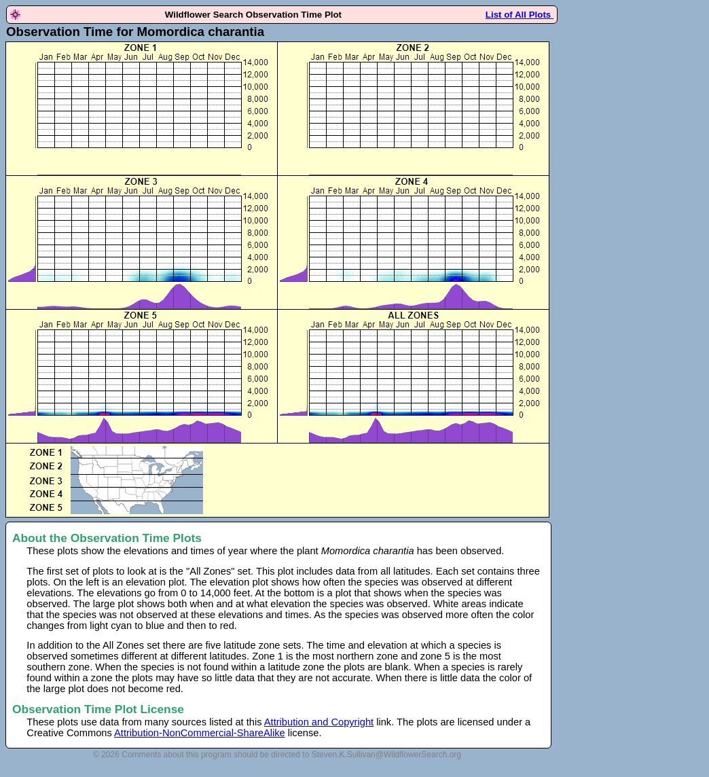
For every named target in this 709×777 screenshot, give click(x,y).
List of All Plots (519, 15)
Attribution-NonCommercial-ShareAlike (199, 732)
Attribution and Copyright (319, 722)
